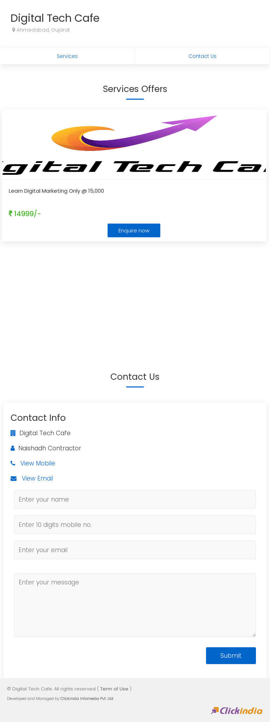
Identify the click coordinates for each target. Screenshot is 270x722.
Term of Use (114, 688)
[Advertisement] (135, 296)
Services (67, 56)
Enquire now (133, 230)
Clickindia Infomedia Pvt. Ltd (86, 698)
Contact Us (202, 56)
